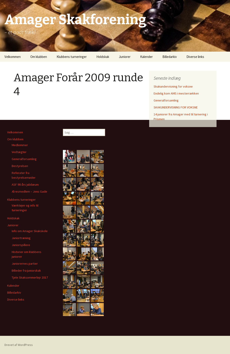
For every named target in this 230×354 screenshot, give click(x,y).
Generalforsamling (166, 100)
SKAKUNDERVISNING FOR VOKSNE (176, 107)
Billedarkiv (169, 57)
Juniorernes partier (25, 264)
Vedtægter (19, 152)
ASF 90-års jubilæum (25, 184)
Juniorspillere (21, 245)
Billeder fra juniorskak (26, 270)
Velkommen (12, 57)
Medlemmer (20, 145)
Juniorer (124, 57)
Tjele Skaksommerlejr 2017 (30, 277)
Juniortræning (21, 238)
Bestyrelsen (20, 166)
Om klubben (38, 57)
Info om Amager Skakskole (30, 231)
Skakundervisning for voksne (173, 86)
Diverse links (195, 57)
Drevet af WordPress (18, 345)
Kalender (146, 57)
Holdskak (102, 57)
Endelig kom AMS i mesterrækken (176, 93)
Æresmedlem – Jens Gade (29, 191)
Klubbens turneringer (72, 57)
